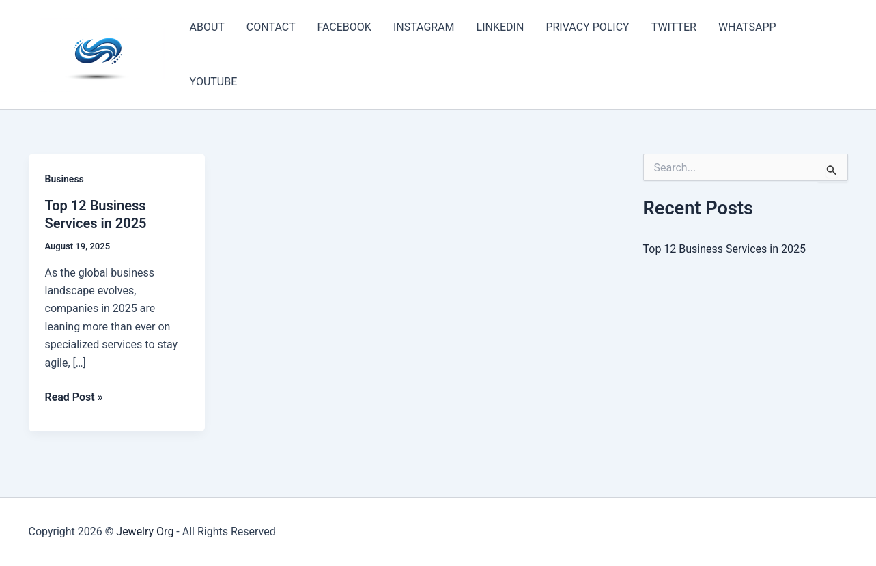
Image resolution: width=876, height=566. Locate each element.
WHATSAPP (747, 26)
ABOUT (207, 26)
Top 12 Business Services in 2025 (724, 248)
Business (64, 178)
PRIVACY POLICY (587, 26)
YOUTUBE (214, 81)
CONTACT (271, 26)
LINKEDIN (500, 26)
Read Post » (74, 397)
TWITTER (673, 26)
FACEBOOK (344, 26)
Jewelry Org (144, 531)
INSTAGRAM (424, 26)
